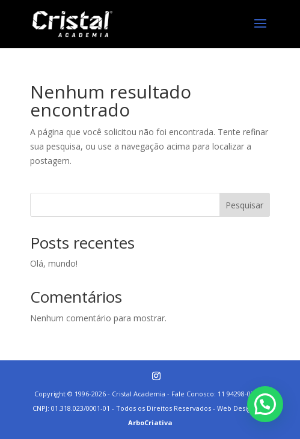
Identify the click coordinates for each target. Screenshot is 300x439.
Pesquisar (244, 205)
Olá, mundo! (54, 263)
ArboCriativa (150, 422)
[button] (265, 404)
